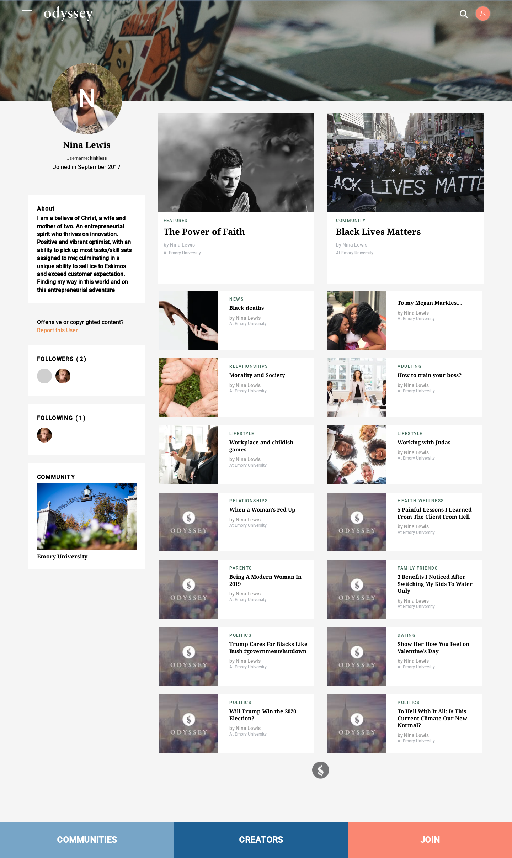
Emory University (62, 556)
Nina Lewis (182, 245)
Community (351, 220)
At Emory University (182, 252)
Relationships (248, 366)
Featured (176, 220)
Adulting (410, 366)
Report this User (57, 330)
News (236, 299)
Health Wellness (421, 500)
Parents (240, 568)
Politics (240, 635)
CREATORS (261, 840)
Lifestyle (242, 433)
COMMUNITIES (87, 840)
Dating (407, 635)
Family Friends (418, 568)
